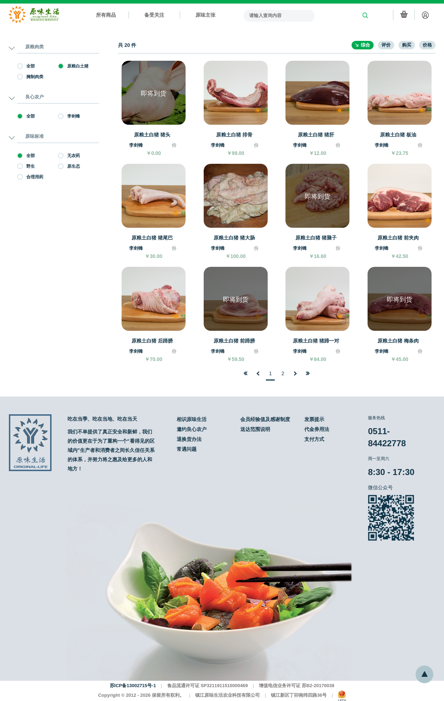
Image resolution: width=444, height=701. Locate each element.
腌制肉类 (30, 77)
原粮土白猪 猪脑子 (316, 238)
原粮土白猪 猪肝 (316, 134)
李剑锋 (69, 116)
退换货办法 (189, 439)
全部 (26, 66)
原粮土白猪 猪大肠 (234, 238)
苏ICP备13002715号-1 (133, 685)
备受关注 (154, 15)
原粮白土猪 (73, 66)
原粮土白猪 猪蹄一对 (316, 341)
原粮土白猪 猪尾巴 (152, 238)
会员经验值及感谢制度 (265, 419)
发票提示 (314, 419)
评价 (386, 45)
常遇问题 (187, 449)
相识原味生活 (192, 419)
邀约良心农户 (192, 429)
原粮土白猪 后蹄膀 (152, 341)
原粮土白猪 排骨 (234, 134)
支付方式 (314, 439)
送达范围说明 (255, 429)
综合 (365, 45)
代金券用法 (316, 429)
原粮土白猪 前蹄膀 (234, 341)
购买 (406, 45)
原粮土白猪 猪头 (152, 134)
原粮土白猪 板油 (398, 134)
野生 (26, 166)
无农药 (69, 155)
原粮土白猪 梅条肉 (398, 341)
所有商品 (106, 15)
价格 (427, 45)
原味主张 (205, 15)
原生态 (69, 166)
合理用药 (30, 177)
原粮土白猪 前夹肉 (398, 238)
